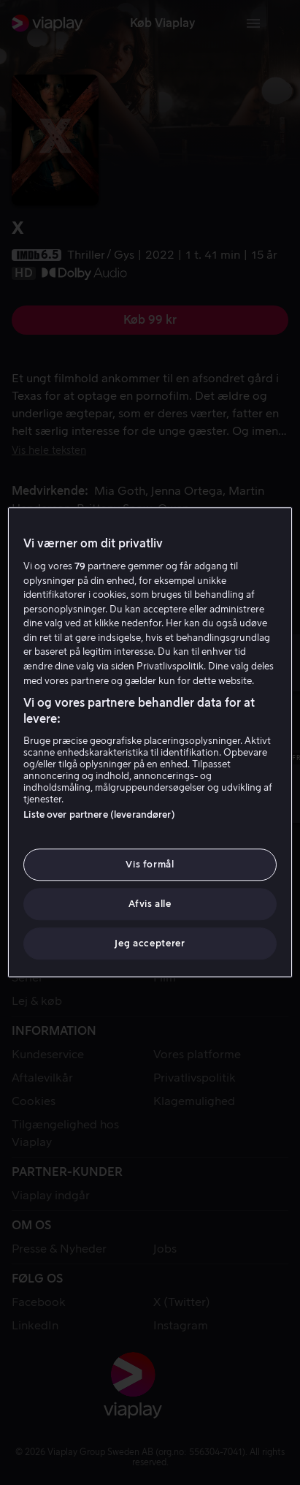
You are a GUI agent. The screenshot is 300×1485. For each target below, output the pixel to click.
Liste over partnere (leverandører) (98, 814)
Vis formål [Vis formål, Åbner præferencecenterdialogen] (150, 864)
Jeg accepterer (150, 944)
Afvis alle (150, 903)
